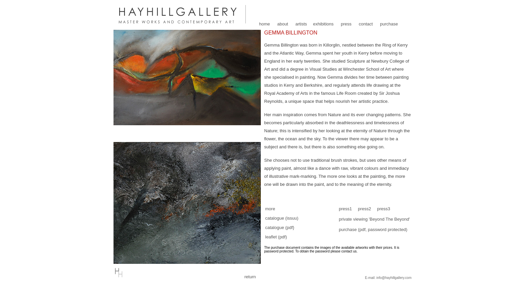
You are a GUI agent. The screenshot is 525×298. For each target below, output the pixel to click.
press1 (345, 208)
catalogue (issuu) (281, 218)
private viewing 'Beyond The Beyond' (374, 219)
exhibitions (323, 23)
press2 (364, 208)
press (346, 23)
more (270, 208)
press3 (383, 208)
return (250, 276)
